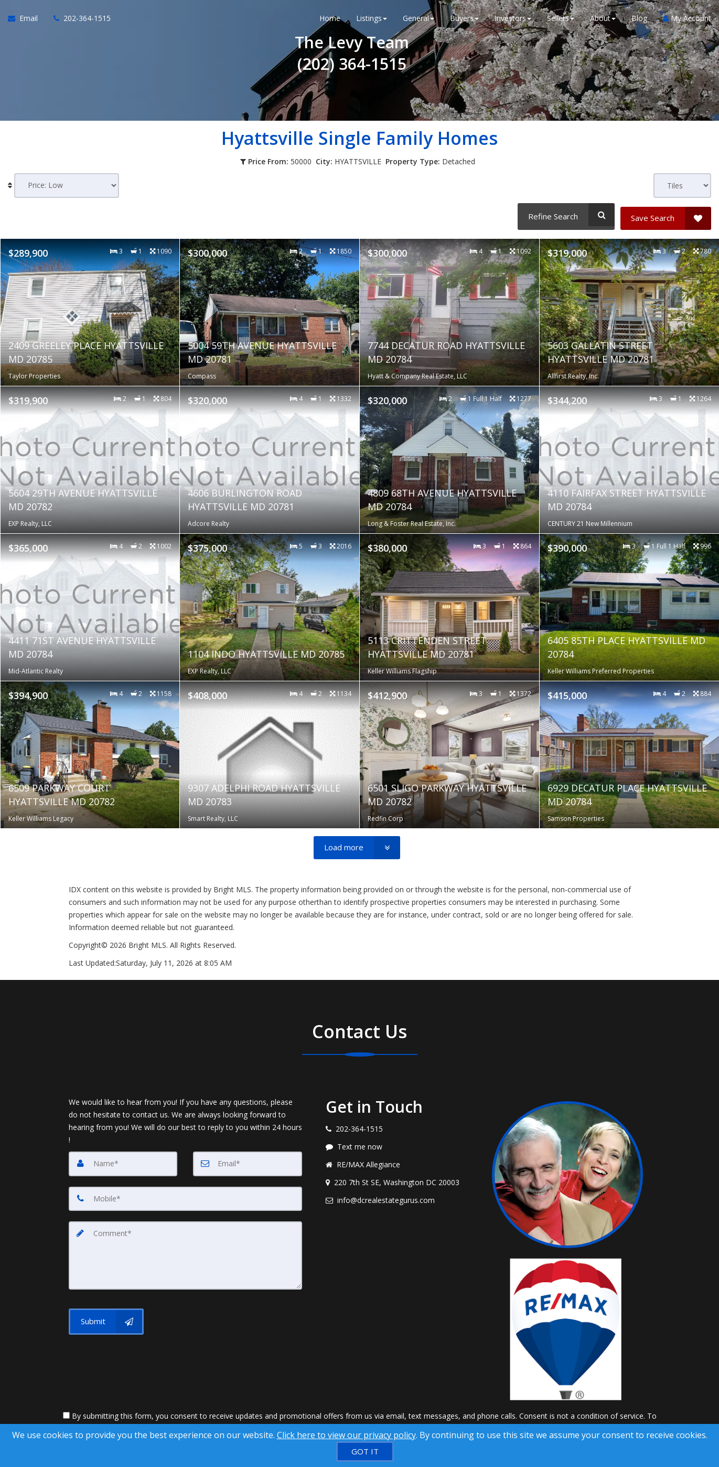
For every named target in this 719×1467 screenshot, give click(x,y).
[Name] (123, 1160)
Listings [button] (371, 21)
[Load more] (357, 844)
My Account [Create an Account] (687, 21)
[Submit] (106, 1315)
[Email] (247, 1160)
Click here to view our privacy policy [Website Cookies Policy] (346, 1435)
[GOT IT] (365, 1451)
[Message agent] (401, 1143)
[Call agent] (78, 21)
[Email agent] (401, 1196)
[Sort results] (66, 185)
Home (329, 21)
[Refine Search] (564, 214)
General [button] (418, 21)
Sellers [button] (560, 21)
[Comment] (185, 1250)
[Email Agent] (27, 21)
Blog (639, 21)
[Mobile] (185, 1195)
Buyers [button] (464, 21)
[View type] (682, 185)
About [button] (603, 21)
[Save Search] (665, 214)
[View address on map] (401, 1179)
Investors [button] (513, 21)
